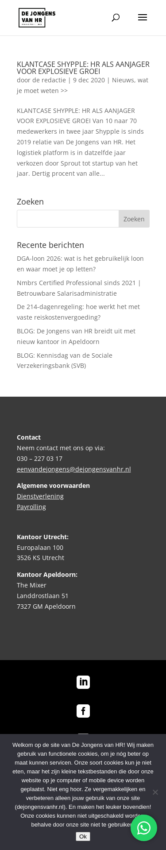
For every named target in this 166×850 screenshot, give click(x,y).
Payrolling (31, 506)
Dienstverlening (40, 496)
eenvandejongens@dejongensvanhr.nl (74, 469)
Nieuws (123, 80)
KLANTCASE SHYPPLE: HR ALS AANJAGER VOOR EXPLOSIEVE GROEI (83, 67)
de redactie (49, 80)
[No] (155, 792)
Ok (83, 836)
